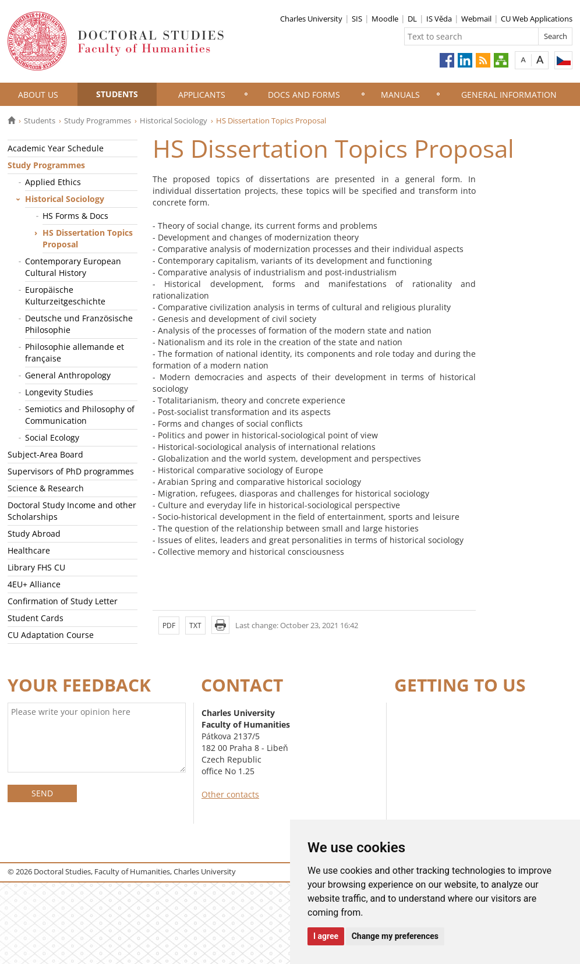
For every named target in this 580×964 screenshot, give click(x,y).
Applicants (201, 94)
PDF (168, 625)
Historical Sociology (173, 120)
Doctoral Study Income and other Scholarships (72, 510)
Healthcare (29, 550)
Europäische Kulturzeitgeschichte (65, 295)
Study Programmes (97, 120)
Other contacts (230, 794)
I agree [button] (325, 936)
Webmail (476, 18)
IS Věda (439, 18)
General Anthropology (68, 375)
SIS (357, 18)
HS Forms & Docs (75, 215)
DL (412, 18)
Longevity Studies (59, 392)
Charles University (311, 18)
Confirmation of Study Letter (63, 601)
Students (117, 94)
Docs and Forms (304, 94)
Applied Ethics (53, 181)
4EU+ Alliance (34, 584)
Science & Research (46, 488)
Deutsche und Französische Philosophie (79, 324)
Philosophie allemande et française (74, 352)
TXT (195, 625)
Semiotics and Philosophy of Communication (80, 414)
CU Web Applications (536, 18)
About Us (38, 94)
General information (509, 94)
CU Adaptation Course (51, 634)
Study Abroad (34, 533)
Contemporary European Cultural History (73, 267)
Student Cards (35, 617)
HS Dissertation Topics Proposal (88, 238)
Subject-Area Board (45, 454)
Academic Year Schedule (56, 148)
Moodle (385, 18)
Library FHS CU (36, 567)
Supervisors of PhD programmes (71, 471)
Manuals (400, 94)
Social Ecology (52, 437)
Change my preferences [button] (395, 936)
